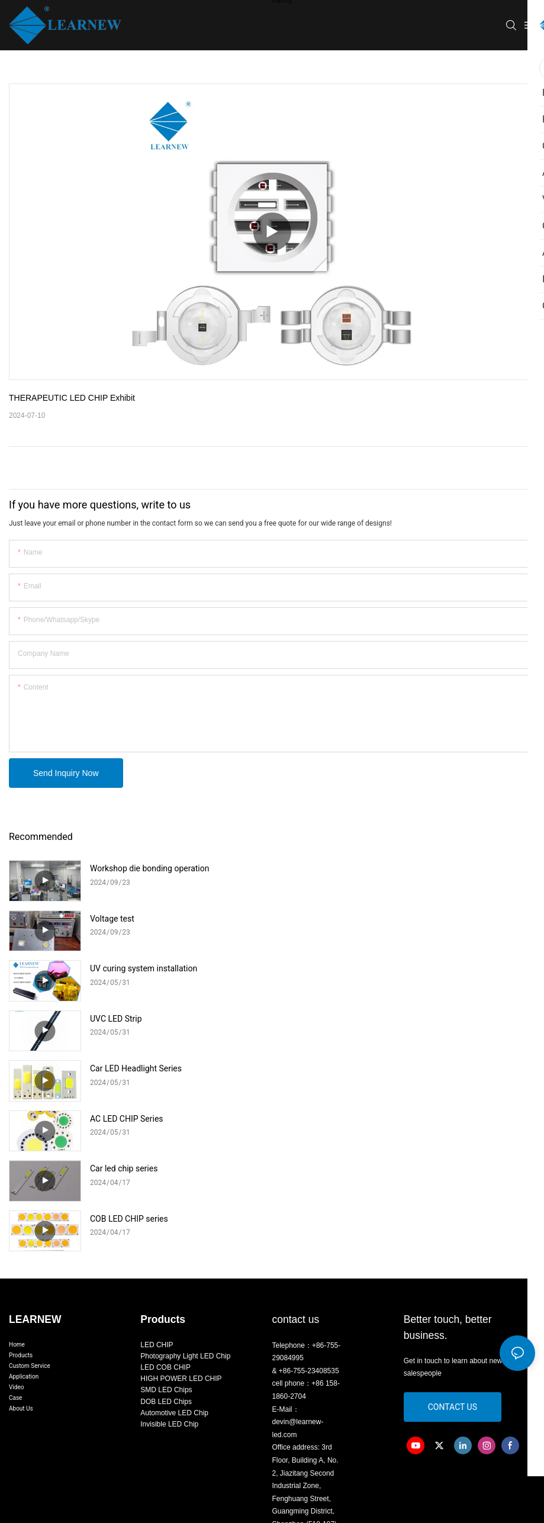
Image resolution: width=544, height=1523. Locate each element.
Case (15, 1206)
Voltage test (375, 868)
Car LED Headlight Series (136, 968)
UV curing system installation (143, 918)
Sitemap (427, 1393)
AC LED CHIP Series (390, 968)
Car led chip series (123, 1018)
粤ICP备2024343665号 (368, 1393)
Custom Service (29, 1174)
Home (17, 1153)
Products (21, 1164)
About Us (21, 1217)
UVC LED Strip (379, 918)
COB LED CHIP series (392, 1018)
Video (16, 1196)
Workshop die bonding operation (149, 868)
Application (23, 1185)
